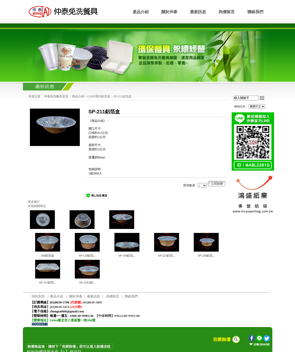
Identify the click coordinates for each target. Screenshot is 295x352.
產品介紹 (141, 12)
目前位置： (35, 96)
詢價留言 (227, 12)
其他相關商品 (37, 206)
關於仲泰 (169, 12)
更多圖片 (34, 202)
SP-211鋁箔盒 (122, 96)
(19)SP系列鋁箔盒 (98, 96)
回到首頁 (38, 296)
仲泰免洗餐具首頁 (56, 96)
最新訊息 (198, 12)
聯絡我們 (255, 12)
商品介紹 (78, 96)
